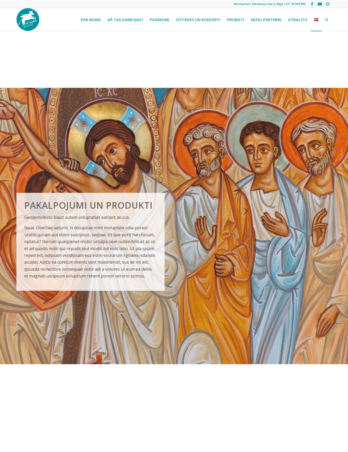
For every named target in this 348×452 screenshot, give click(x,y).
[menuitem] (90, 19)
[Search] (327, 19)
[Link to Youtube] (320, 4)
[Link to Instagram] (328, 4)
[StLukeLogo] (27, 19)
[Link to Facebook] (312, 4)
